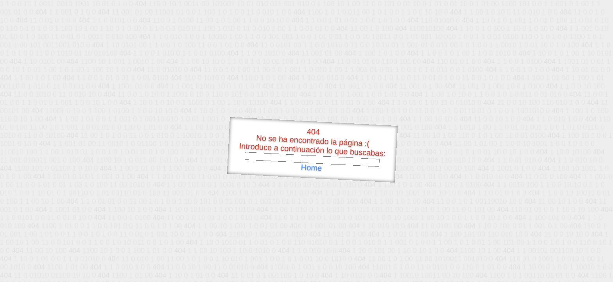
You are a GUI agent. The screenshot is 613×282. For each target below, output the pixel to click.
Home (311, 168)
